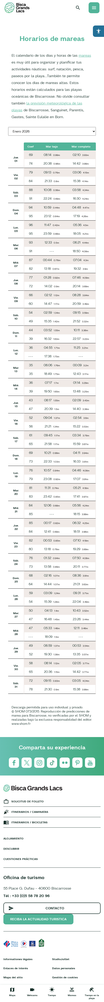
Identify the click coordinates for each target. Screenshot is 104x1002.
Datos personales (63, 968)
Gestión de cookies (65, 977)
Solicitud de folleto (27, 801)
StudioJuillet (60, 959)
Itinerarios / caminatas (29, 812)
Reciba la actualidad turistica (38, 919)
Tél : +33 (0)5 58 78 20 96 (26, 895)
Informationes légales (17, 959)
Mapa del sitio (13, 977)
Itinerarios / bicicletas (29, 822)
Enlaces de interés (15, 968)
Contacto (55, 908)
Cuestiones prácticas (20, 859)
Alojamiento (13, 838)
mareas (85, 55)
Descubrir (11, 848)
